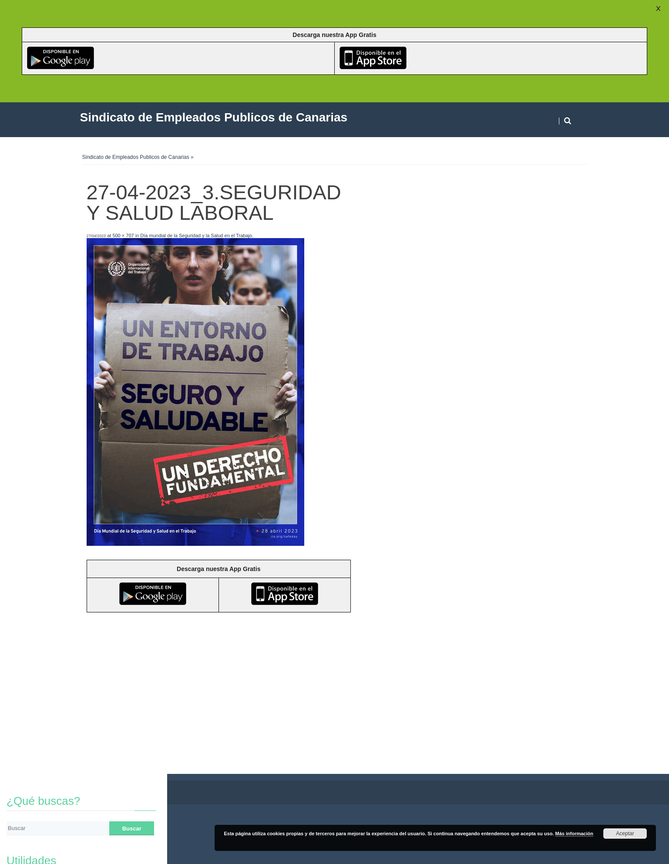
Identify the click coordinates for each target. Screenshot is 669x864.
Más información (574, 833)
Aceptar (625, 833)
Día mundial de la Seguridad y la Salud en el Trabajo (196, 235)
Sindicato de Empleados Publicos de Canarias (135, 157)
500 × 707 (123, 235)
